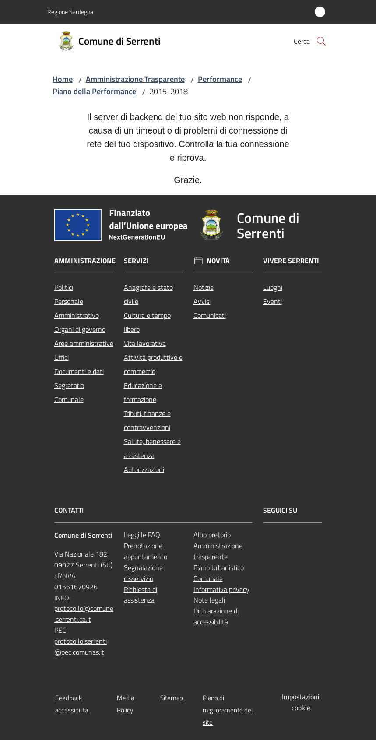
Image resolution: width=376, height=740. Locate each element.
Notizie (203, 287)
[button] (321, 41)
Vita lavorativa (145, 343)
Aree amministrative (83, 343)
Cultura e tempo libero (147, 322)
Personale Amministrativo (76, 308)
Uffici (61, 357)
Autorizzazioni (144, 469)
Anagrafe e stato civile (148, 294)
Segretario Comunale (69, 392)
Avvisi (202, 301)
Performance (220, 79)
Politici (63, 287)
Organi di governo (79, 329)
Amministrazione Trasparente (135, 79)
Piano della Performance (94, 91)
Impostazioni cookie (301, 702)
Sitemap (171, 698)
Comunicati (209, 315)
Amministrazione (85, 261)
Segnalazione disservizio (143, 573)
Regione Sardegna (70, 11)
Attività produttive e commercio (153, 364)
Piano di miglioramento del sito (228, 710)
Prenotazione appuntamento (145, 551)
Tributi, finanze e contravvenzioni (147, 420)
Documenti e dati (79, 371)
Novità (218, 261)
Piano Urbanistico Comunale (218, 573)
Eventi (272, 301)
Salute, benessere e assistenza (152, 448)
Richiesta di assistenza (140, 595)
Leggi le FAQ (142, 534)
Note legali (209, 600)
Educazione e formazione (143, 392)
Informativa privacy (221, 589)
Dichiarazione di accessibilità (216, 616)
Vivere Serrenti (291, 261)
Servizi (136, 261)
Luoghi (272, 287)
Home (63, 79)
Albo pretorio (212, 534)
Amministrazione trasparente (217, 551)
